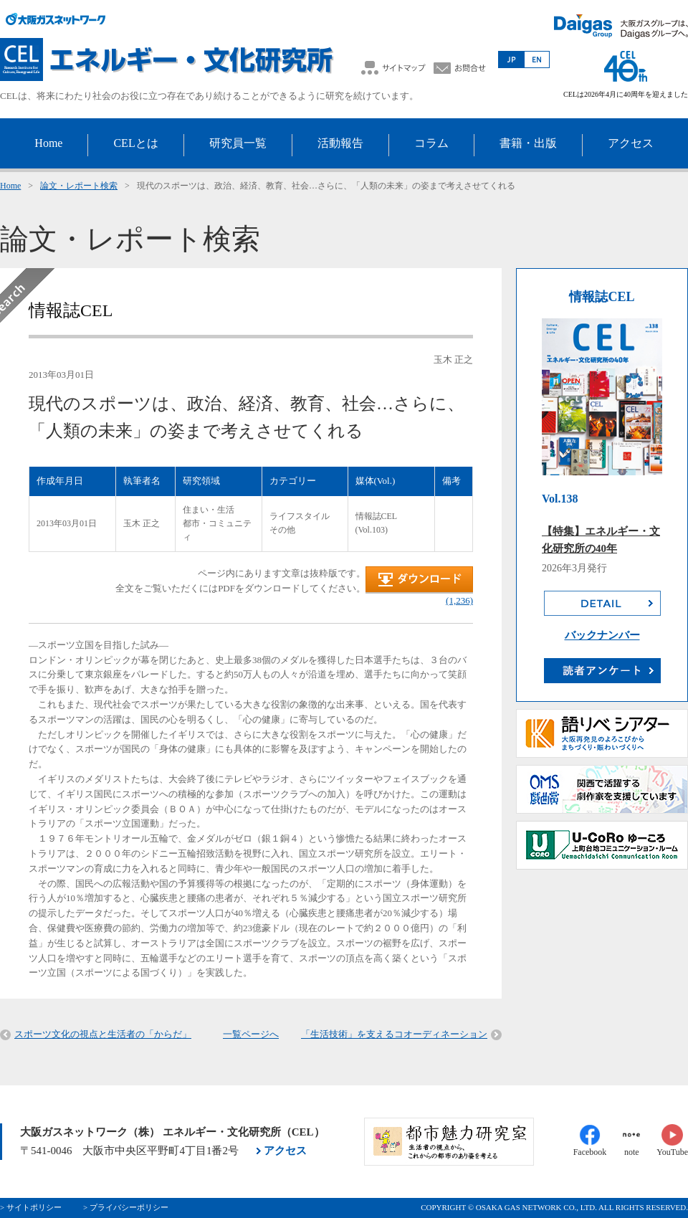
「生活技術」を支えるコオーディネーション (394, 1034)
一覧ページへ (251, 1034)
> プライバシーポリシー (125, 1207)
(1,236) (459, 600)
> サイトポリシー (31, 1207)
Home (10, 186)
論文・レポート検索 (79, 186)
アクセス (285, 1150)
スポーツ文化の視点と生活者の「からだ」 (102, 1034)
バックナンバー (602, 635)
